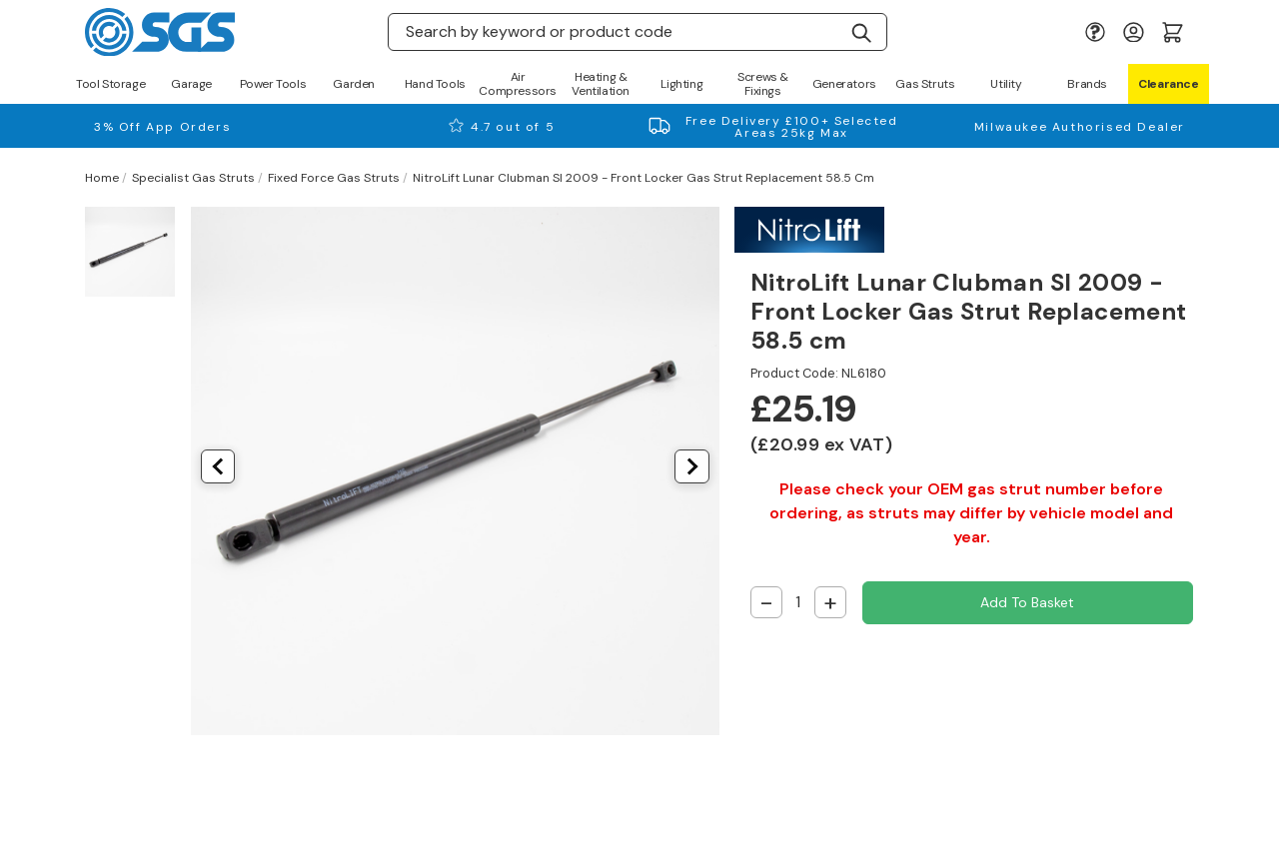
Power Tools (273, 84)
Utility (1005, 84)
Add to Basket (1027, 602)
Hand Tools (435, 84)
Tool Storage (110, 84)
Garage (191, 84)
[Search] (861, 32)
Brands (1087, 84)
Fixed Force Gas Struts (334, 178)
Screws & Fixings (762, 84)
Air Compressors (518, 84)
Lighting (681, 84)
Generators (844, 84)
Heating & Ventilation (601, 84)
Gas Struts (924, 84)
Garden (354, 84)
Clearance (1168, 84)
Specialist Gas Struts (193, 178)
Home (102, 178)
